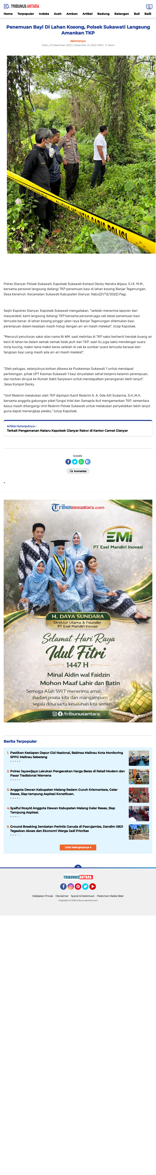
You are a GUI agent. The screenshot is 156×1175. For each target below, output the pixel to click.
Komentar (78, 471)
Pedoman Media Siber (110, 895)
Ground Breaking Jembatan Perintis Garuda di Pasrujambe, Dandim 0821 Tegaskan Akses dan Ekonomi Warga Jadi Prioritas (66, 829)
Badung (103, 14)
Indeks (44, 14)
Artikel (87, 14)
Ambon (72, 14)
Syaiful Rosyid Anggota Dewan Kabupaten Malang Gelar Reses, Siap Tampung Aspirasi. (62, 810)
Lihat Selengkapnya (78, 847)
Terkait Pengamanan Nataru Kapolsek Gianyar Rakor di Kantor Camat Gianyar (67, 431)
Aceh (58, 14)
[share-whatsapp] (81, 462)
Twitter (87, 888)
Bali (137, 14)
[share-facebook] (68, 462)
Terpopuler (25, 14)
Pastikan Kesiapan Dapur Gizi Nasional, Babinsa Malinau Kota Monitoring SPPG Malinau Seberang (66, 755)
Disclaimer (61, 895)
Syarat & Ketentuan (82, 895)
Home (8, 14)
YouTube (95, 888)
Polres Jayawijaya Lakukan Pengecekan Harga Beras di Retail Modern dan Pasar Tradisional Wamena (67, 773)
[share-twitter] (75, 462)
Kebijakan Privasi (42, 895)
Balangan (121, 14)
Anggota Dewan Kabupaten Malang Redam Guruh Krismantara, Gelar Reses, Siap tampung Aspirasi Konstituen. (63, 792)
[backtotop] (78, 868)
